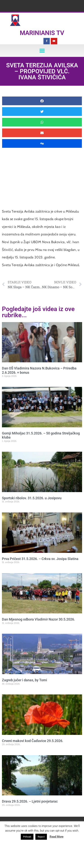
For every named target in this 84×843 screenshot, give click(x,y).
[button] (42, 50)
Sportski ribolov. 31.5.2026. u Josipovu (32, 498)
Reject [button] (41, 836)
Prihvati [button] (27, 836)
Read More (56, 836)
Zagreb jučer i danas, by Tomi (24, 680)
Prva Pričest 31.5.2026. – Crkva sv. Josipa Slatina (40, 559)
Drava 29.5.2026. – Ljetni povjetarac (30, 801)
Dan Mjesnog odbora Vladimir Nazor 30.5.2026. (38, 619)
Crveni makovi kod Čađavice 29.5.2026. (32, 741)
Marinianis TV (42, 33)
